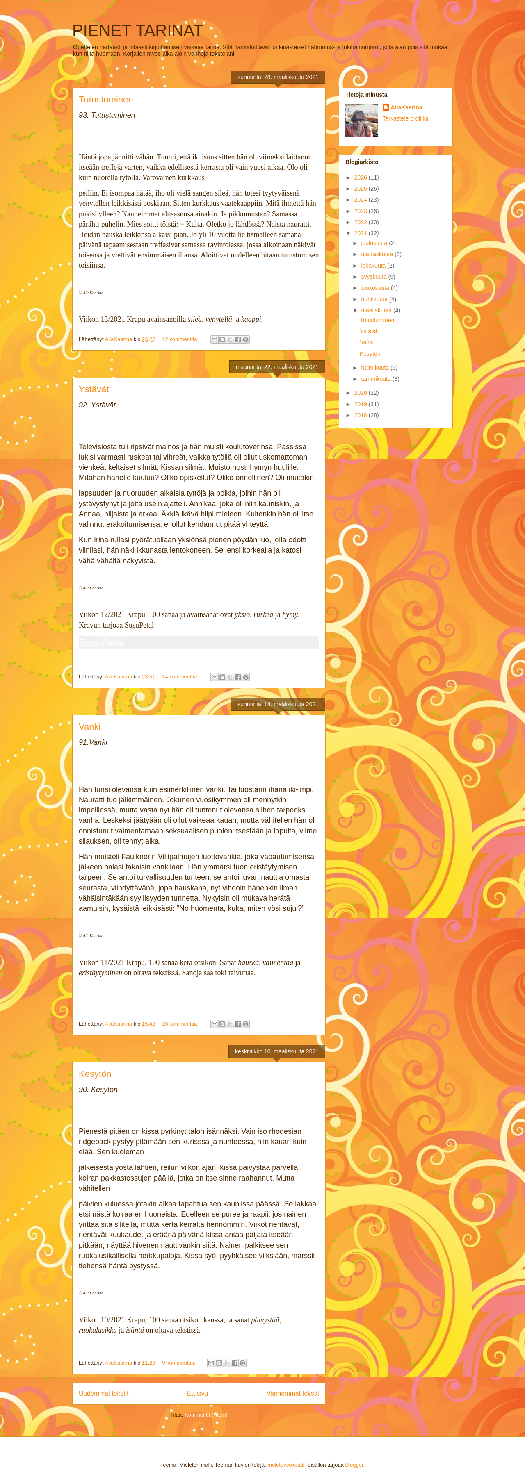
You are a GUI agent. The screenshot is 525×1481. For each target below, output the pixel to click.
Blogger (354, 1465)
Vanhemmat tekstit (293, 1393)
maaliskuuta (377, 310)
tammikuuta (376, 378)
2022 (361, 222)
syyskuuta (374, 276)
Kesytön (95, 1074)
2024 (361, 199)
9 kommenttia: (179, 1363)
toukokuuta (375, 287)
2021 (361, 233)
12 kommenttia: (181, 339)
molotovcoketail (285, 1465)
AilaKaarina (406, 107)
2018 (361, 415)
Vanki (89, 726)
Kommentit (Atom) (206, 1415)
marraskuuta (378, 254)
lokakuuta (374, 265)
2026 (361, 177)
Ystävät (94, 389)
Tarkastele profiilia (406, 118)
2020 (361, 392)
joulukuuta (375, 243)
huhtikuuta (375, 299)
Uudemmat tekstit (103, 1393)
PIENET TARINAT (137, 30)
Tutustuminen (106, 99)
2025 (361, 188)
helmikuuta (375, 367)
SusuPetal (101, 642)
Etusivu (197, 1393)
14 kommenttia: (181, 676)
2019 (361, 404)
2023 (361, 211)
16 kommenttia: (181, 1024)
